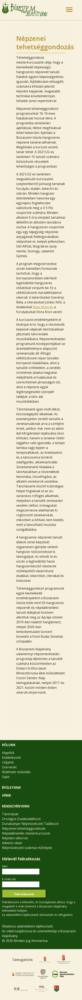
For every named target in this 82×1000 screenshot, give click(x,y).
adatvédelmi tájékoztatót (22, 915)
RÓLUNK (8, 745)
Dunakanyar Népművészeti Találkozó (30, 823)
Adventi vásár (12, 843)
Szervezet (9, 767)
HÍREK (6, 795)
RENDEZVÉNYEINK (15, 806)
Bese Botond (42, 307)
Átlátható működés (16, 772)
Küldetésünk (11, 757)
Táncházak (10, 814)
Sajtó (6, 777)
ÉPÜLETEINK (11, 787)
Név (5, 866)
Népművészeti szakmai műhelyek (27, 847)
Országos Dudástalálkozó (21, 819)
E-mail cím (9, 879)
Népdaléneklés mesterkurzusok (26, 833)
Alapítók (8, 753)
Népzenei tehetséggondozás (24, 828)
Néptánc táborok (15, 838)
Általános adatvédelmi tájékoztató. (28, 926)
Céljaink (8, 762)
